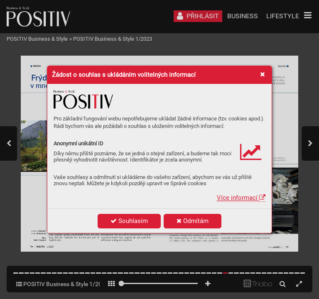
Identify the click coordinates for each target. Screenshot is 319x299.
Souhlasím (129, 221)
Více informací (241, 197)
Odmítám (193, 221)
